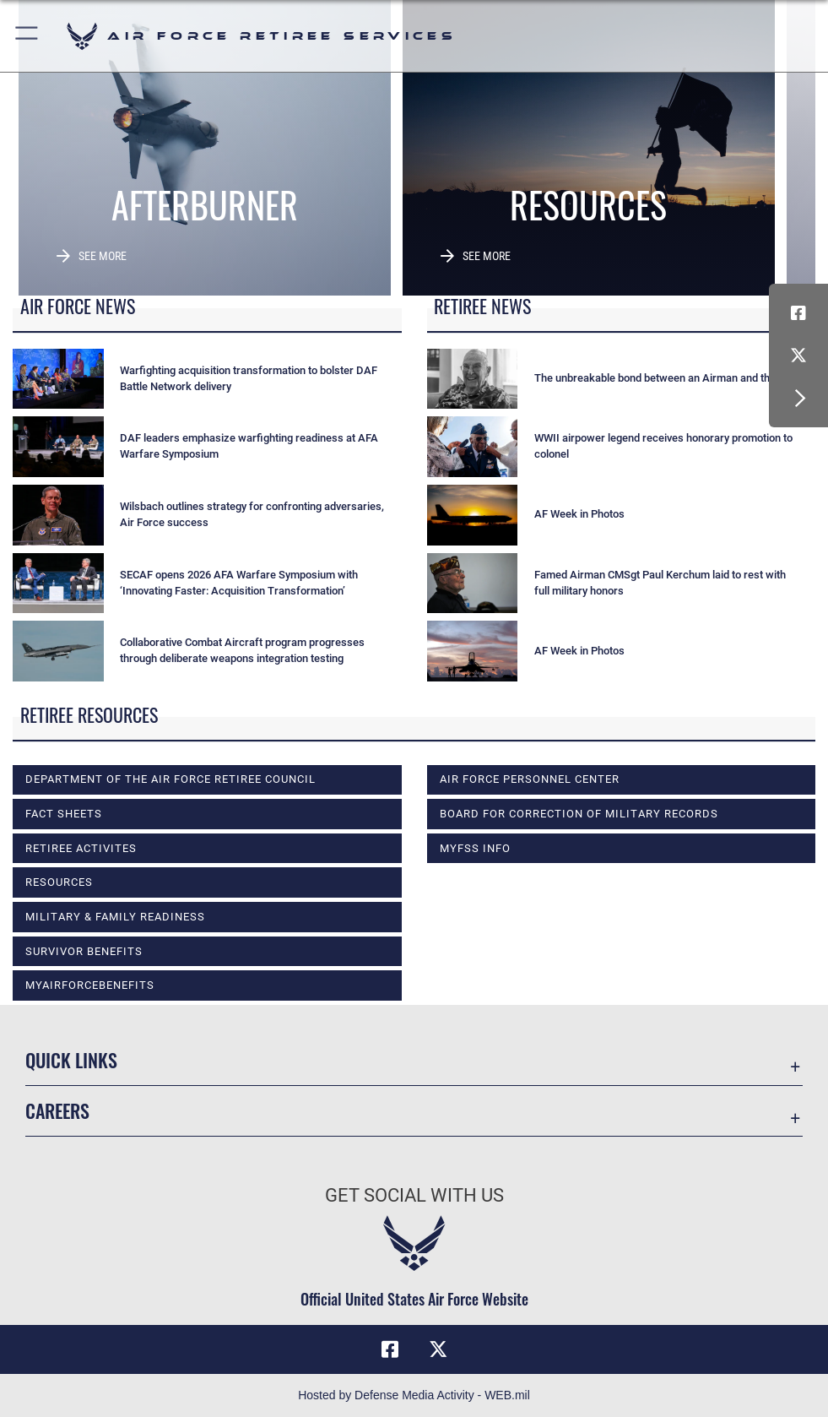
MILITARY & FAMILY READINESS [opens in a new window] (115, 916)
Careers (57, 1110)
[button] (27, 36)
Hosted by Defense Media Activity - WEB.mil (414, 1395)
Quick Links (71, 1059)
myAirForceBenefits (89, 985)
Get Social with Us (414, 1195)
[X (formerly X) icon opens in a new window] (798, 355)
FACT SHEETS (63, 813)
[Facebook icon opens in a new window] (798, 313)
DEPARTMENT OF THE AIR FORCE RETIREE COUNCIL (170, 779)
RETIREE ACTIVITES (81, 848)
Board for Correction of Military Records (579, 813)
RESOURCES (59, 882)
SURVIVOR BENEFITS (84, 951)
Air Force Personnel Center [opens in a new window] (530, 779)
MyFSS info (475, 848)
